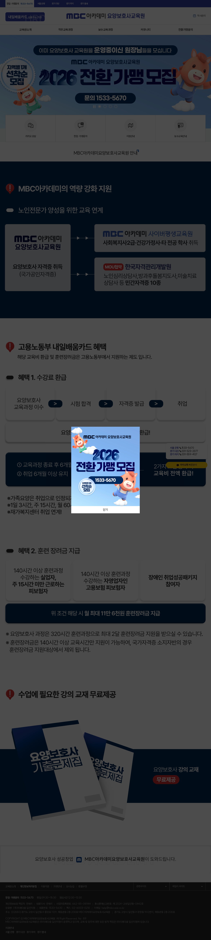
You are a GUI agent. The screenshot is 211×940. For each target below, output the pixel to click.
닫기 (105, 509)
